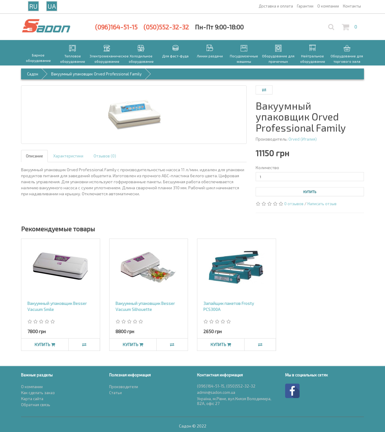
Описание (34, 156)
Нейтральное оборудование (312, 58)
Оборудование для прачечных (278, 58)
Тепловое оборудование (72, 58)
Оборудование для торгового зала (347, 58)
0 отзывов (293, 203)
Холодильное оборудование (141, 58)
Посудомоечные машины (244, 58)
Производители (123, 386)
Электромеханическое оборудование (107, 58)
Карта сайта (32, 398)
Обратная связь (35, 404)
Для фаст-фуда (175, 56)
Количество (267, 167)
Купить (309, 192)
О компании (32, 386)
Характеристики (68, 156)
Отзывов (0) (105, 156)
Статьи (115, 392)
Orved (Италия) (302, 139)
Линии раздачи (210, 56)
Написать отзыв (322, 203)
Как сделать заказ (38, 392)
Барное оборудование (38, 57)
